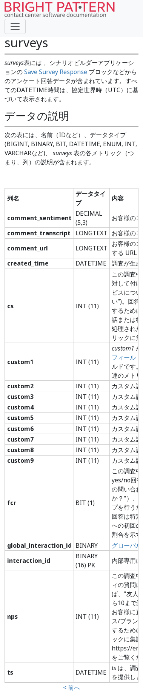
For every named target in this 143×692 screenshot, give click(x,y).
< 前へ (71, 687)
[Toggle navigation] (15, 26)
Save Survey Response (55, 72)
